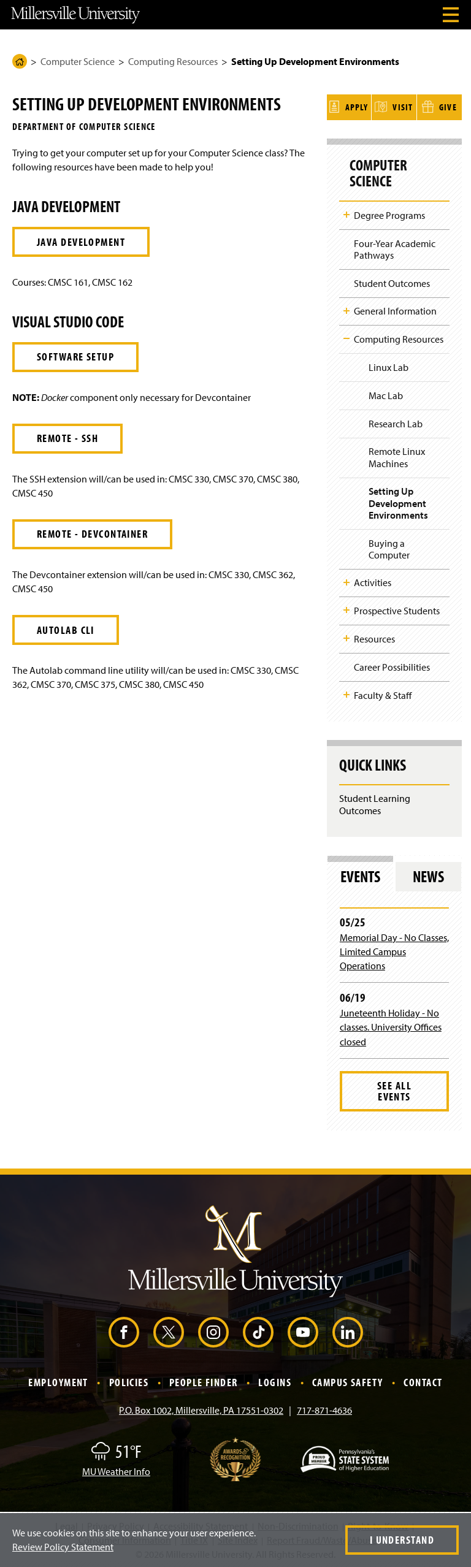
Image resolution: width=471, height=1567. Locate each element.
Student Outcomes (392, 281)
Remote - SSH (67, 438)
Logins (274, 1380)
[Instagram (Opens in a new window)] (213, 1330)
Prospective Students (397, 609)
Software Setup (75, 356)
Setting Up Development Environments (398, 501)
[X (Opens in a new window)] (168, 1330)
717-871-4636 (324, 1408)
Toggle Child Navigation (346, 213)
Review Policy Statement (62, 1547)
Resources (374, 637)
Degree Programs (389, 213)
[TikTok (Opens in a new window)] (258, 1330)
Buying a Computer (389, 547)
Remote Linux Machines (397, 455)
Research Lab (396, 421)
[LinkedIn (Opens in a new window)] (347, 1330)
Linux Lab (388, 365)
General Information (395, 309)
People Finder (203, 1380)
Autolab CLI (65, 630)
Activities (372, 580)
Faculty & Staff (383, 693)
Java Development (81, 242)
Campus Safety (347, 1380)
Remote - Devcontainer (92, 534)
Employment (58, 1380)
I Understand (402, 1540)
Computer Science (77, 61)
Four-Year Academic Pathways (394, 247)
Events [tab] (360, 874)
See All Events (394, 1089)
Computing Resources (173, 61)
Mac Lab (386, 393)
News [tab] (428, 874)
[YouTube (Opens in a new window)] (303, 1330)
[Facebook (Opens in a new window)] (124, 1330)
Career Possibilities (392, 665)
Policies (129, 1380)
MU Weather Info (116, 1469)
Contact (423, 1380)
